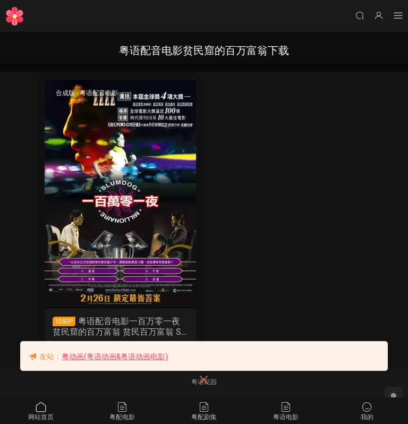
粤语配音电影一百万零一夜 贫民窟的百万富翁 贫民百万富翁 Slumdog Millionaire (120, 326)
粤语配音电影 (99, 93)
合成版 (65, 93)
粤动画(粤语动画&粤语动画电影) (115, 356)
